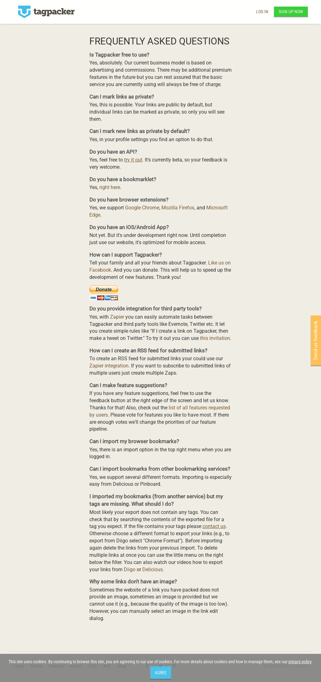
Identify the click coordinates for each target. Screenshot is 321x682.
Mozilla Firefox (177, 208)
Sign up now (291, 11)
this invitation (215, 338)
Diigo (129, 569)
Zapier (117, 317)
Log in (262, 11)
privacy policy (299, 661)
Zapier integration (109, 366)
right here (109, 187)
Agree (160, 672)
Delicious (152, 569)
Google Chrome (142, 208)
